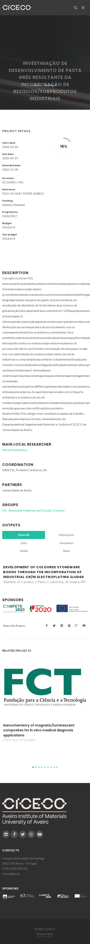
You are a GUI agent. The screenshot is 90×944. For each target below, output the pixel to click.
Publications (66, 535)
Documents (66, 543)
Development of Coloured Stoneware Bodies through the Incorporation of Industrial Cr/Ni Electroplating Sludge (43, 572)
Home (37, 85)
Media (24, 550)
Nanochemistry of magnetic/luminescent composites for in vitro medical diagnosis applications (39, 730)
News (66, 550)
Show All (23, 535)
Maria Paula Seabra (14, 450)
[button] (33, 767)
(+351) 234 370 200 (15, 868)
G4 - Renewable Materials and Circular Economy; (33, 510)
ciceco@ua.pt (11, 873)
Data (24, 543)
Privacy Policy (45, 934)
